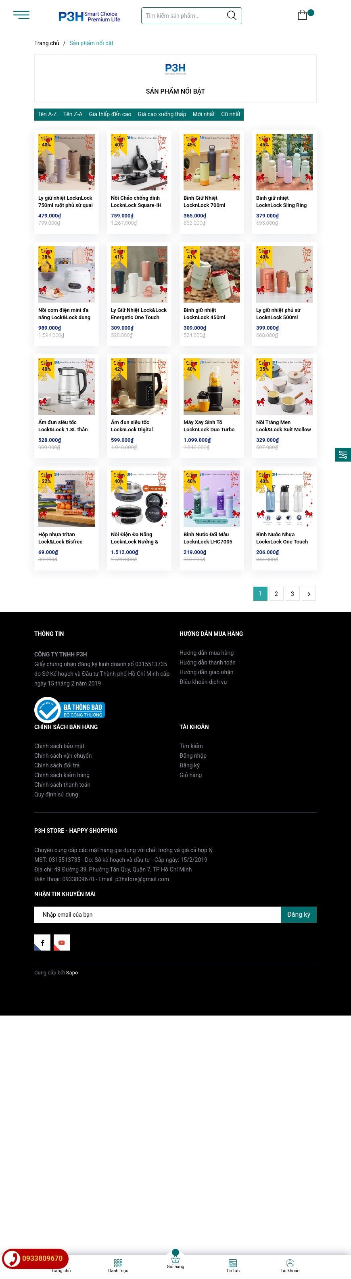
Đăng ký (190, 800)
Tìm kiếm (191, 781)
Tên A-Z (47, 114)
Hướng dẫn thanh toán (208, 697)
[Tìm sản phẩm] (192, 16)
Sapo (72, 1008)
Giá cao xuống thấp (162, 114)
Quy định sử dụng (56, 829)
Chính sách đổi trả (56, 800)
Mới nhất (204, 114)
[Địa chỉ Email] (175, 949)
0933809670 (78, 914)
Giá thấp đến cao (110, 114)
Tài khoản (289, 1270)
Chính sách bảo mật (59, 781)
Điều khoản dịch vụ (203, 717)
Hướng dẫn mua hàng (207, 688)
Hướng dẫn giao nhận (207, 707)
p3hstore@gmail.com (142, 914)
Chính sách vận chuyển (63, 791)
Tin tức (233, 1270)
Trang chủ (61, 1270)
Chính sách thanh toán (62, 820)
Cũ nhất (230, 114)
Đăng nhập (193, 791)
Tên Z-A (73, 114)
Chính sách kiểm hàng (62, 810)
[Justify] (231, 16)
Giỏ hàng (191, 810)
